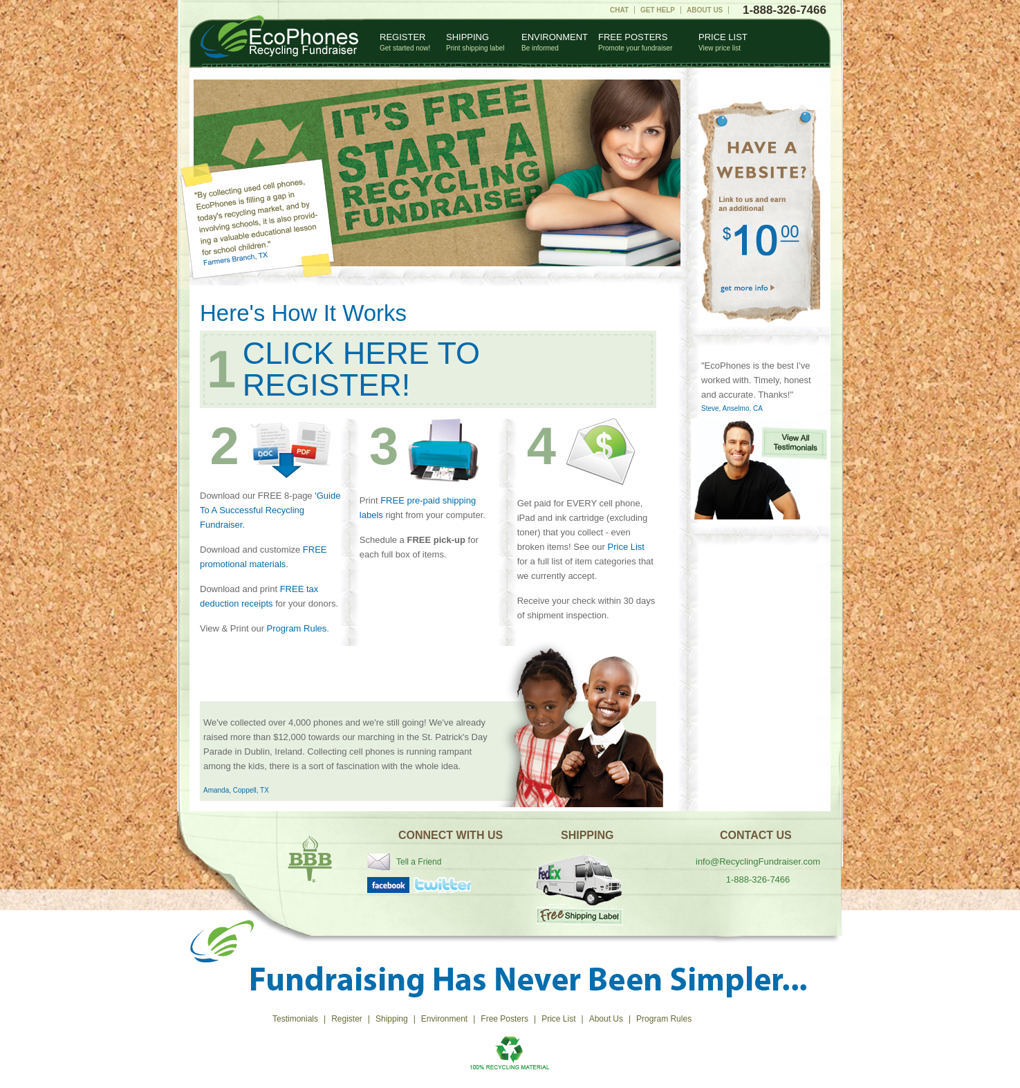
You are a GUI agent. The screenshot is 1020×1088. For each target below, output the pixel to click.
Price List (723, 42)
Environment (554, 42)
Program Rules (297, 628)
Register (405, 42)
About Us (705, 10)
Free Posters (635, 42)
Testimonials (295, 1019)
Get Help (657, 10)
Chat (619, 10)
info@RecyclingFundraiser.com (758, 861)
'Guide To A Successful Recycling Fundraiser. (270, 510)
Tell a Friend (418, 862)
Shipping (475, 42)
